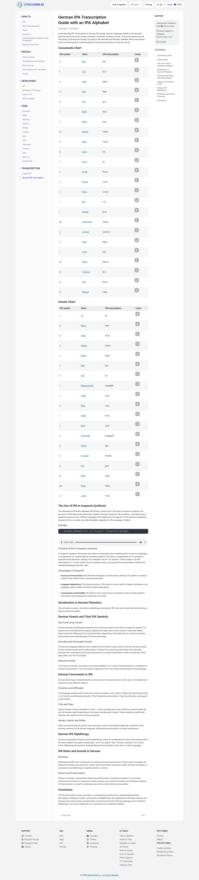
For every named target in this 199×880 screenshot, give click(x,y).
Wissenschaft (87, 385)
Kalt (84, 91)
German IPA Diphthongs (162, 89)
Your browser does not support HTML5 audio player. (103, 542)
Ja (82, 315)
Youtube (93, 836)
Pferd (84, 262)
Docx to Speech (127, 854)
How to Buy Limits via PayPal (34, 70)
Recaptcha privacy (165, 851)
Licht (84, 252)
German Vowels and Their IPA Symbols (165, 77)
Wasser (85, 292)
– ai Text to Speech (103, 875)
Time (24, 140)
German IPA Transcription (33, 178)
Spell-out (26, 119)
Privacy (160, 836)
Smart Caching (28, 57)
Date (24, 136)
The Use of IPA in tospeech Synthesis (165, 64)
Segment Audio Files (30, 45)
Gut (83, 102)
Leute (83, 496)
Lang (84, 152)
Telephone (26, 144)
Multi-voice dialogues (31, 26)
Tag (83, 71)
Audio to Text (126, 839)
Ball (83, 61)
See (82, 375)
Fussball (85, 456)
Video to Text (126, 865)
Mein (83, 476)
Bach (84, 112)
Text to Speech (119, 4)
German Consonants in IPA (165, 83)
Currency (26, 149)
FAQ (24, 22)
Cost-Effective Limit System (33, 61)
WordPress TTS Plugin (31, 90)
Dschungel (87, 222)
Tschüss (86, 272)
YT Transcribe (126, 861)
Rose (84, 192)
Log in (170, 4)
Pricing (148, 4)
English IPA (27, 174)
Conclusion (161, 100)
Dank (84, 81)
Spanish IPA (27, 161)
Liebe (83, 395)
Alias (24, 153)
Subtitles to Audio (128, 843)
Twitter (93, 839)
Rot (83, 202)
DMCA (160, 839)
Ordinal (25, 128)
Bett (83, 365)
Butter (84, 355)
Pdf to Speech (126, 857)
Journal (85, 232)
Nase (84, 142)
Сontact (28, 836)
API (23, 86)
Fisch (84, 162)
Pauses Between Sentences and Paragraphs (35, 39)
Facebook (94, 843)
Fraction (25, 132)
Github (28, 847)
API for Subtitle (28, 99)
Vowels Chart (162, 60)
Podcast (93, 847)
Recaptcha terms (164, 855)
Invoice (25, 74)
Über (83, 406)
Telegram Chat (31, 843)
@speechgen (168, 26)
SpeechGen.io (30, 5)
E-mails (163, 42)
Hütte (83, 416)
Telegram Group (31, 839)
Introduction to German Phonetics (164, 71)
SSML (24, 115)
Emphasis (26, 111)
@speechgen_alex (164, 37)
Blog (62, 839)
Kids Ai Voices (126, 850)
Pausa (24, 30)
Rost (83, 426)
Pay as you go (28, 65)
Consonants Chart (164, 55)
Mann (83, 325)
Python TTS (27, 94)
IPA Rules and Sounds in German (166, 95)
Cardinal (25, 124)
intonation (26, 34)
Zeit (84, 282)
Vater (83, 335)
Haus (84, 242)
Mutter (85, 132)
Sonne (85, 182)
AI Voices (124, 847)
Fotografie (85, 436)
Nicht (84, 122)
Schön (84, 446)
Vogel (84, 172)
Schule (85, 212)
